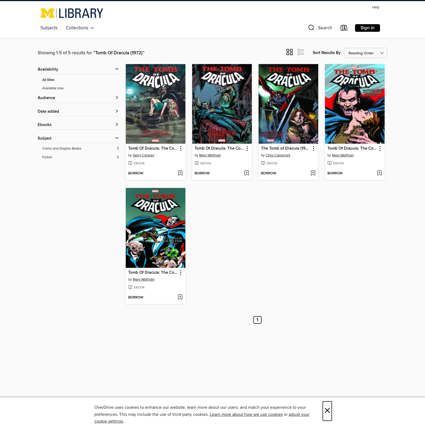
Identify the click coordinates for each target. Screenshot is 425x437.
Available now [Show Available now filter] (53, 88)
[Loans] (344, 29)
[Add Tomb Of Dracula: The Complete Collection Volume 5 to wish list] (180, 297)
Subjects (49, 28)
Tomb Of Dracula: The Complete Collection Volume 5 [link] (153, 272)
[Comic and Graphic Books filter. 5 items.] (80, 149)
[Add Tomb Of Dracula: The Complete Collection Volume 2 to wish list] (246, 173)
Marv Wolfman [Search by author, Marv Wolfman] (210, 155)
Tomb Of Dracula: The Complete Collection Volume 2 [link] (219, 148)
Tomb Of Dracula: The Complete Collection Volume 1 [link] (153, 148)
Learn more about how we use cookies (246, 414)
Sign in (367, 28)
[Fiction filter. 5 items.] (80, 157)
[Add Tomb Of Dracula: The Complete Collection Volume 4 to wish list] (379, 173)
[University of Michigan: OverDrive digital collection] (72, 13)
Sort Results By (327, 52)
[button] (319, 29)
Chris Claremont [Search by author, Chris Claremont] (278, 155)
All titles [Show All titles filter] (48, 80)
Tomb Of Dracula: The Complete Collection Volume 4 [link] (352, 148)
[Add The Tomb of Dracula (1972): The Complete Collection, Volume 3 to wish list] (313, 173)
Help (375, 7)
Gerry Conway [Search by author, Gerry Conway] (143, 155)
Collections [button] (80, 28)
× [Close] (327, 411)
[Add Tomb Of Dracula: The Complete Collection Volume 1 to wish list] (180, 173)
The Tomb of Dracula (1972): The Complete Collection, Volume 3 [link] (286, 148)
